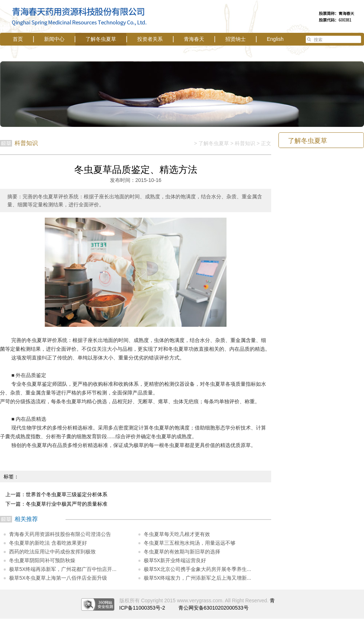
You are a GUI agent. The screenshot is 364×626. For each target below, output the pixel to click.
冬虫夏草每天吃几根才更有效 (177, 534)
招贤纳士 (235, 39)
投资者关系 (150, 39)
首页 (18, 39)
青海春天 (194, 39)
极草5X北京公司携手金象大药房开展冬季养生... (197, 569)
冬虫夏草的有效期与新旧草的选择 (182, 552)
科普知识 (245, 143)
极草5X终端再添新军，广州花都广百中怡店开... (62, 569)
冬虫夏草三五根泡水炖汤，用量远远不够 (190, 543)
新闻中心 (54, 39)
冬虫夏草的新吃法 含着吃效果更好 (48, 543)
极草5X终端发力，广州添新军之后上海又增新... (197, 578)
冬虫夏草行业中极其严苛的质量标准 (66, 504)
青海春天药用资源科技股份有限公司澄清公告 (60, 534)
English (275, 39)
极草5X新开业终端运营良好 (175, 560)
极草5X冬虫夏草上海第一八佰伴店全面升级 (58, 578)
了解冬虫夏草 (101, 39)
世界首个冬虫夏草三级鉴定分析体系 (66, 494)
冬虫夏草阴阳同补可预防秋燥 (42, 560)
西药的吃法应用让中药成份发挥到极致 (52, 552)
